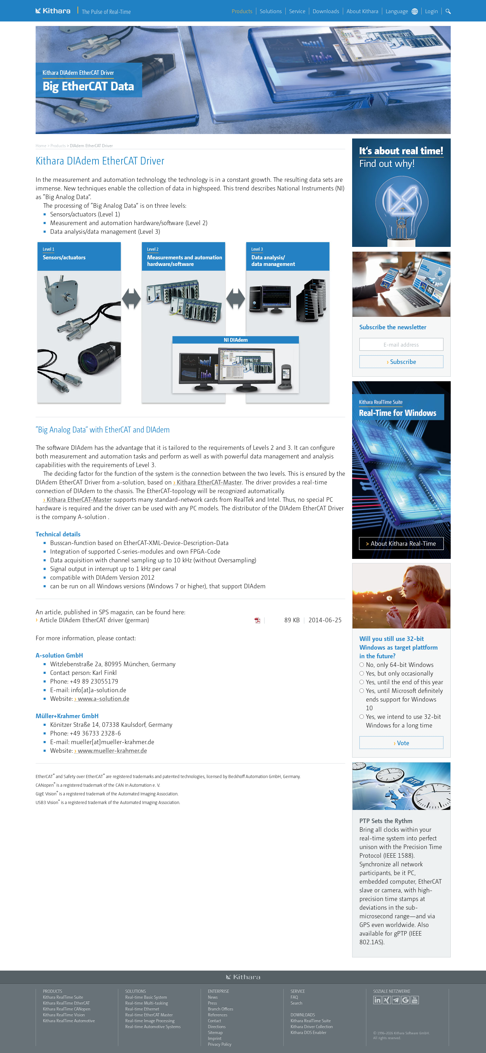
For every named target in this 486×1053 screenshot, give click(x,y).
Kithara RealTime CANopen (66, 1008)
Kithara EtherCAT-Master (209, 482)
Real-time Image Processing (149, 1020)
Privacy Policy (219, 1044)
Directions (217, 1026)
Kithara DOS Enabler (308, 1032)
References (217, 1014)
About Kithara (362, 11)
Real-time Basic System (146, 997)
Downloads (326, 11)
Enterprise (218, 991)
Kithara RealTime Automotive (69, 1020)
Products (242, 11)
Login (431, 11)
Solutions (271, 11)
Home (41, 145)
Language (402, 11)
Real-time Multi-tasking (146, 1003)
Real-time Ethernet (142, 1008)
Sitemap (215, 1032)
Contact (214, 1020)
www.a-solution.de (103, 698)
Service (297, 11)
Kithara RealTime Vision (64, 1014)
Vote (403, 743)
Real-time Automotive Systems (153, 1026)
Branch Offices (220, 1008)
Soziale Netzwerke (391, 991)
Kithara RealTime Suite (63, 997)
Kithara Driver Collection (312, 1026)
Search (296, 1003)
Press (212, 1003)
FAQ (294, 997)
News (213, 997)
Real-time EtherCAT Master (149, 1014)
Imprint (214, 1038)
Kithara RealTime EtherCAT (66, 1003)
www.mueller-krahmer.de (112, 750)
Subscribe (403, 361)
